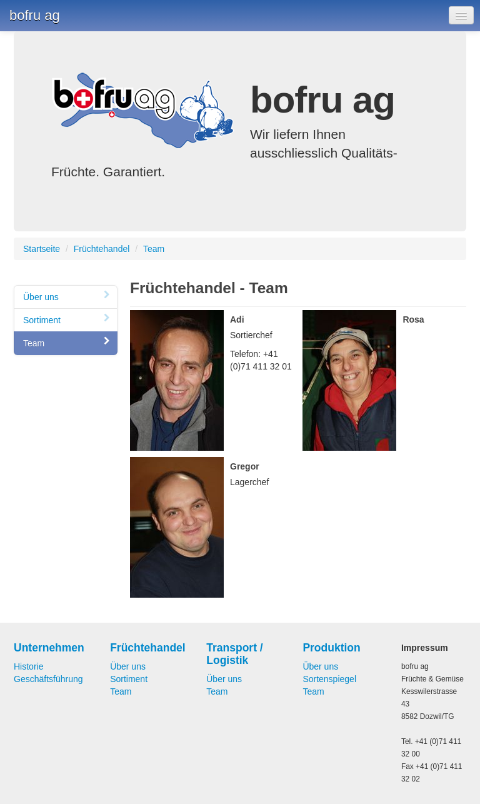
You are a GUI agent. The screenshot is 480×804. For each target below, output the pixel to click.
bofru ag (34, 15)
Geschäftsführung (48, 679)
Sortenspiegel (329, 679)
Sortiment (67, 320)
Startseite (41, 249)
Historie (28, 666)
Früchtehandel (102, 249)
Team (153, 249)
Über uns (67, 297)
